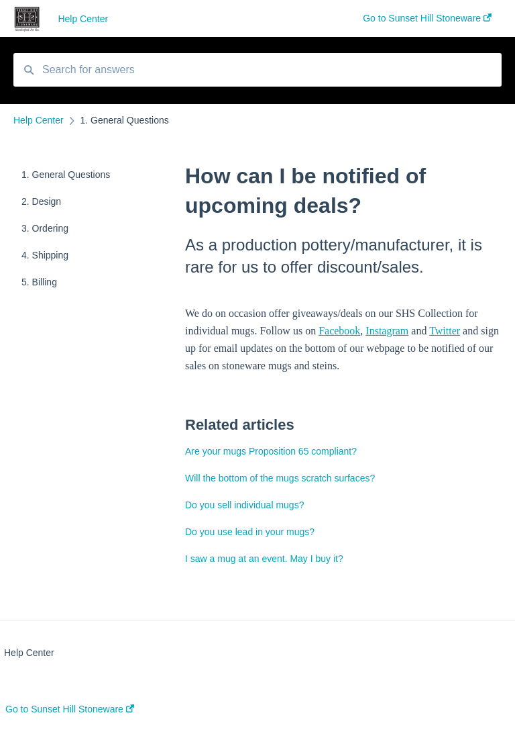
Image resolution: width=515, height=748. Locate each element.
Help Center (83, 18)
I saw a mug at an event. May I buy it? (264, 558)
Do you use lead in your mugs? (249, 531)
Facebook (339, 330)
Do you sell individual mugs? (244, 505)
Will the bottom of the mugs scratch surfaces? (280, 478)
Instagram (386, 330)
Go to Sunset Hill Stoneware (69, 709)
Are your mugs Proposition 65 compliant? (271, 451)
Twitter (444, 330)
